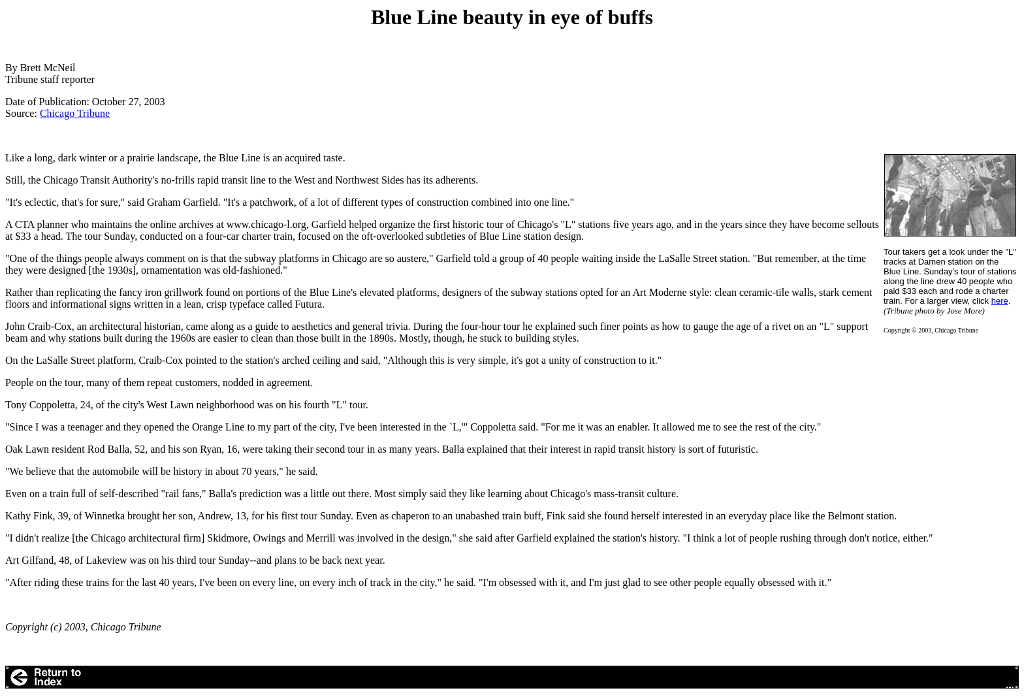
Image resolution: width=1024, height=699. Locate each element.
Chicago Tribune (75, 113)
